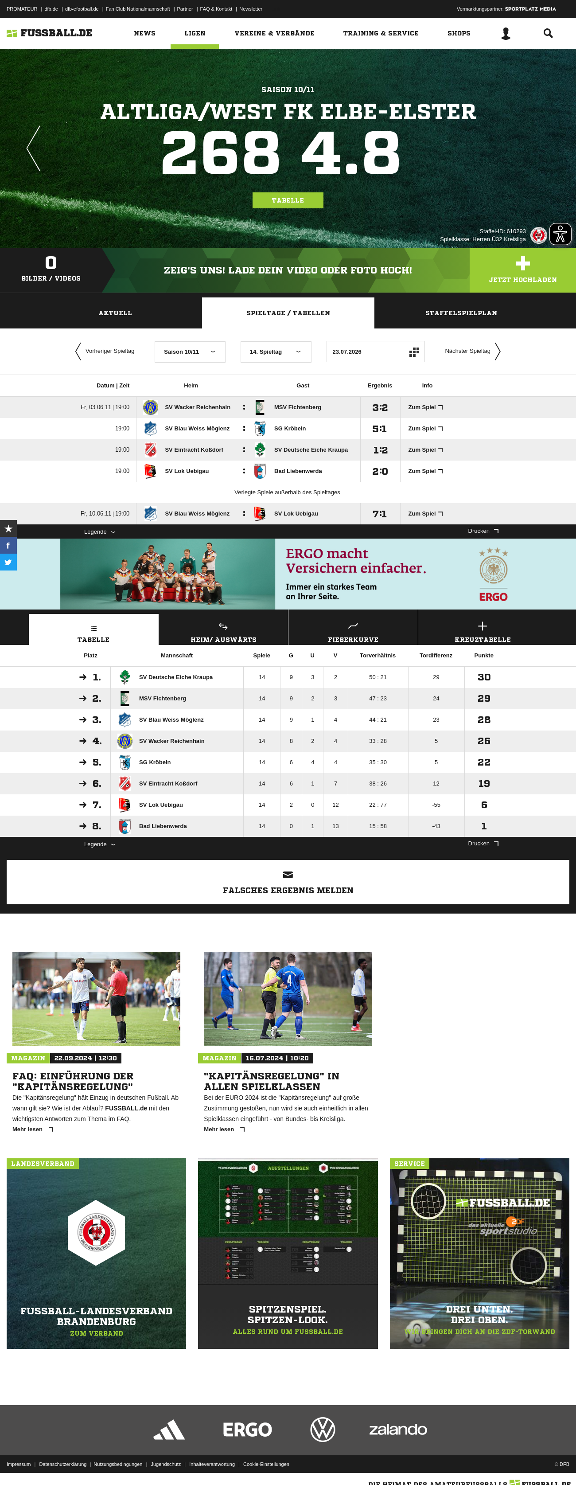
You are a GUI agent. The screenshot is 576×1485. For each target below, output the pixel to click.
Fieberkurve (353, 631)
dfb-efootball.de (82, 9)
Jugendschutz (166, 1464)
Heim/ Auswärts (223, 631)
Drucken (483, 531)
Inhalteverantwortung (212, 1464)
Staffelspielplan (461, 313)
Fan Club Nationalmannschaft (138, 9)
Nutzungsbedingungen (117, 1464)
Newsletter (250, 9)
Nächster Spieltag (475, 351)
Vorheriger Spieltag (103, 351)
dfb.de (51, 9)
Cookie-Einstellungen (266, 1464)
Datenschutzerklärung (62, 1464)
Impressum (19, 1464)
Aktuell (115, 313)
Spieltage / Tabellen (288, 313)
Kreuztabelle (483, 631)
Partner (185, 9)
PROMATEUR (22, 9)
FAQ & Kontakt (216, 9)
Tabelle (288, 200)
